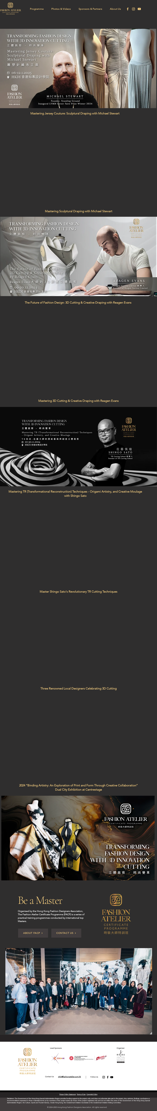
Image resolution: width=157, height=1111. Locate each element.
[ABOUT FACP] (33, 933)
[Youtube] (139, 9)
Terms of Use (81, 1094)
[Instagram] (133, 9)
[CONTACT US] (66, 933)
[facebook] (128, 9)
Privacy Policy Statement (67, 1094)
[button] (37, 9)
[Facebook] (107, 1077)
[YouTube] (111, 1077)
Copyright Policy (92, 1094)
